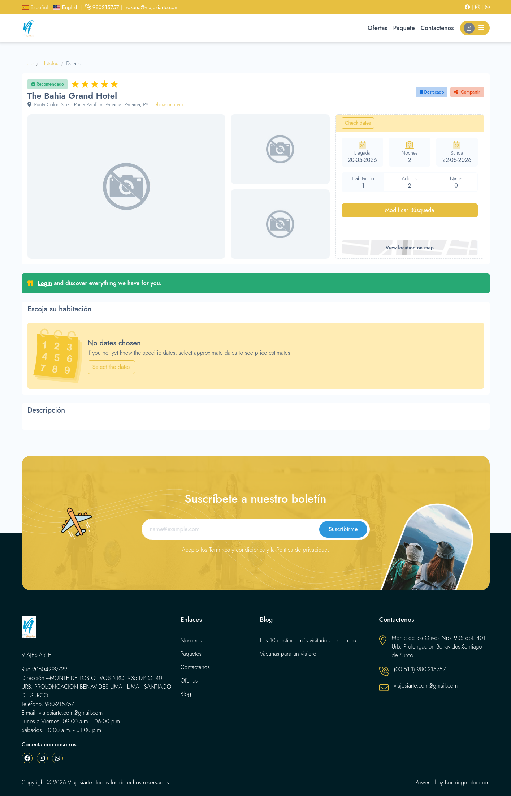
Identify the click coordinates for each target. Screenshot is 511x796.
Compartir (467, 92)
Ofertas (377, 27)
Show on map (169, 104)
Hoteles (50, 63)
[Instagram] (480, 7)
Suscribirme (343, 529)
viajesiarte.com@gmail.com (426, 685)
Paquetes (191, 654)
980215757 (102, 7)
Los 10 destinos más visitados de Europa (308, 640)
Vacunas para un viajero (288, 654)
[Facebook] (470, 7)
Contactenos (437, 27)
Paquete (404, 27)
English (65, 7)
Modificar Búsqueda (409, 210)
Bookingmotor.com (467, 782)
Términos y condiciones (237, 550)
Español (35, 7)
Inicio (28, 63)
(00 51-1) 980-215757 (420, 669)
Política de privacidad (302, 550)
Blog (186, 694)
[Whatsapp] (487, 7)
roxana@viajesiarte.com (152, 7)
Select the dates (111, 367)
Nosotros (191, 640)
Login (45, 283)
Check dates (358, 122)
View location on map (409, 247)
